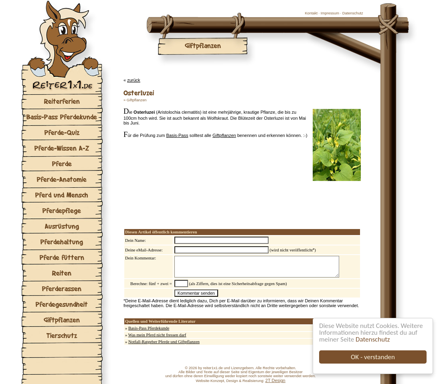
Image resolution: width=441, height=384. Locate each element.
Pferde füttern (62, 257)
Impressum (330, 13)
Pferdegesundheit (62, 304)
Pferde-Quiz (62, 132)
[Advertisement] (217, 197)
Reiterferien (62, 101)
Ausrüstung (62, 226)
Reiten (61, 273)
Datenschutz (373, 339)
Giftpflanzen (62, 320)
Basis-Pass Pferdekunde (61, 117)
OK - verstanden (373, 357)
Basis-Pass (177, 135)
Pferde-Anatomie (62, 179)
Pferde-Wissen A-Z (61, 148)
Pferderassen (61, 288)
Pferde (62, 163)
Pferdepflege (61, 210)
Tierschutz (62, 335)
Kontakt (311, 13)
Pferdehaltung (61, 241)
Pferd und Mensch (61, 195)
